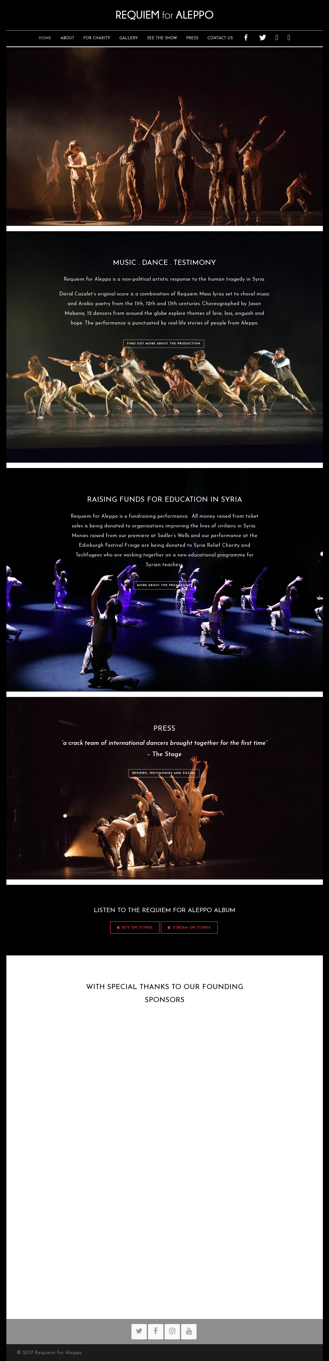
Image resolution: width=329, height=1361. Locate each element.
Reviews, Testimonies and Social (164, 773)
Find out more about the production (163, 343)
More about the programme (164, 585)
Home (45, 38)
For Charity (96, 38)
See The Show (162, 38)
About (67, 38)
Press (192, 38)
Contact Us (220, 38)
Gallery (128, 38)
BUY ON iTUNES (135, 927)
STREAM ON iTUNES (189, 927)
